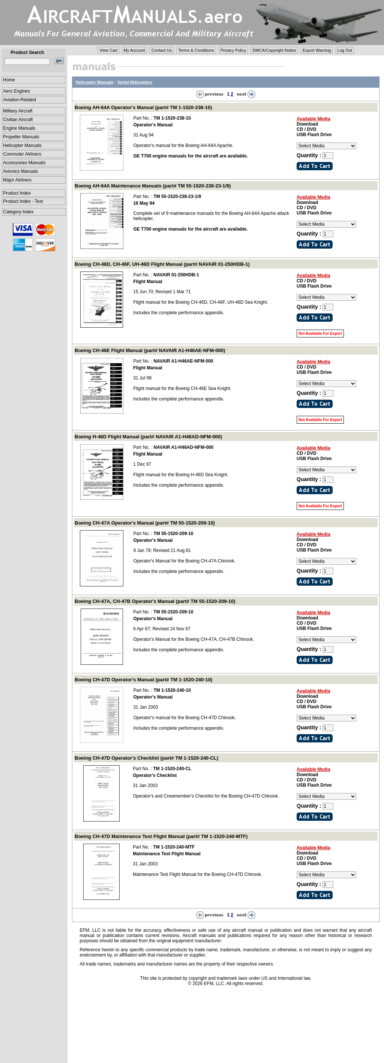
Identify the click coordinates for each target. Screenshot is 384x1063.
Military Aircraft (18, 111)
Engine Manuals (19, 128)
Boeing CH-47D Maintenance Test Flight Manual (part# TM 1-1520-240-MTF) (161, 836)
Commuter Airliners (22, 154)
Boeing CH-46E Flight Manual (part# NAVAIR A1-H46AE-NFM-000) (150, 350)
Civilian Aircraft (18, 119)
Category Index (18, 211)
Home (9, 79)
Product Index (17, 193)
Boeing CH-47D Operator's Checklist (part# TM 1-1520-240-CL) (146, 758)
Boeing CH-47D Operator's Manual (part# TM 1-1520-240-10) (143, 679)
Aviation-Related (19, 99)
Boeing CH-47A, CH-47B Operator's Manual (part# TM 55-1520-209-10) (155, 601)
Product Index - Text (23, 201)
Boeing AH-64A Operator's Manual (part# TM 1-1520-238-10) (143, 107)
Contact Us (162, 50)
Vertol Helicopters (135, 82)
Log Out (345, 50)
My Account (134, 50)
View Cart (108, 50)
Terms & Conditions (196, 50)
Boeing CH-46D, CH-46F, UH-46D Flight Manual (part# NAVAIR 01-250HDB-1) (162, 264)
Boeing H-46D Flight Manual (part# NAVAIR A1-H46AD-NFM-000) (148, 436)
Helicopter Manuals (22, 145)
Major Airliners (17, 180)
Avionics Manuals (20, 171)
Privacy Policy (233, 50)
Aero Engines (16, 91)
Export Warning (317, 50)
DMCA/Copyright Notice (274, 50)
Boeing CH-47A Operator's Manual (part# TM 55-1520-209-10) (145, 523)
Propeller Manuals (21, 136)
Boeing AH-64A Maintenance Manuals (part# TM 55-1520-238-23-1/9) (153, 186)
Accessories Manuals (24, 162)
